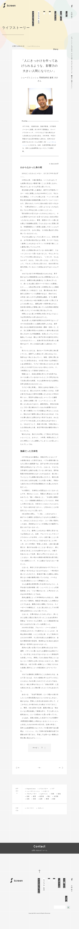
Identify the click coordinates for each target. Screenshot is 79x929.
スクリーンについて (33, 18)
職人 (49, 803)
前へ (20, 774)
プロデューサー (32, 800)
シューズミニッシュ (34, 52)
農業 (47, 805)
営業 (52, 800)
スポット (41, 814)
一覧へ (39, 774)
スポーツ (46, 798)
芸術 (34, 805)
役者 (28, 803)
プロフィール (55, 15)
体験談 (44, 11)
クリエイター (43, 795)
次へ (58, 774)
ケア (53, 795)
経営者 (42, 803)
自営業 (56, 803)
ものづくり (44, 800)
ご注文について (61, 16)
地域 (59, 800)
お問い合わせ (72, 14)
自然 (28, 805)
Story (55, 56)
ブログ (66, 14)
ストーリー (30, 814)
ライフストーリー (39, 16)
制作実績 (50, 11)
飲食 (53, 805)
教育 (34, 803)
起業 (41, 805)
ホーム (72, 37)
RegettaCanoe (31, 795)
